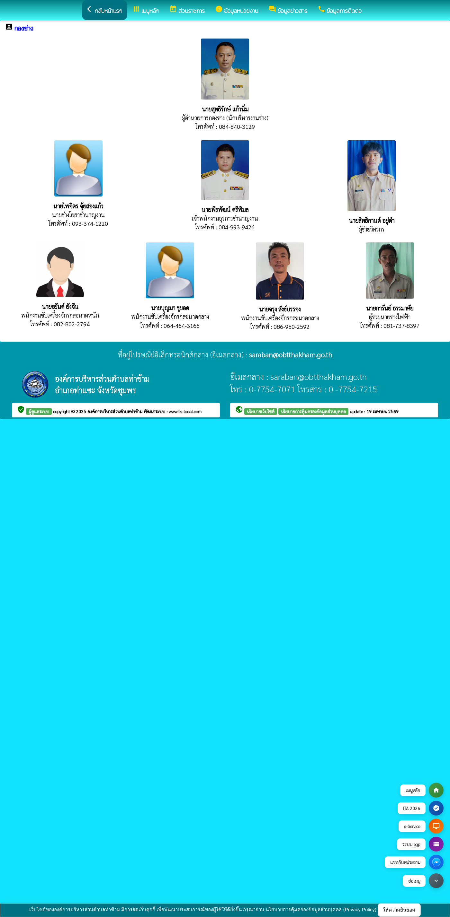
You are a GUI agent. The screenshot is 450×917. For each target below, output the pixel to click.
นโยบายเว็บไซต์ (260, 411)
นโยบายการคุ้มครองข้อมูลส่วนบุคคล (313, 411)
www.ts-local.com (185, 411)
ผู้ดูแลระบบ (39, 411)
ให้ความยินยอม (399, 910)
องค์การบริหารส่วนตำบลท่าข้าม (115, 411)
